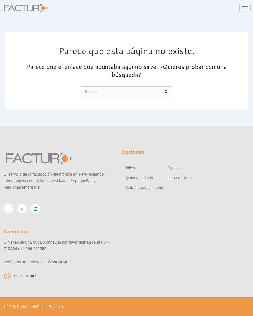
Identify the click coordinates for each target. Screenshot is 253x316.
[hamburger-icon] (245, 7)
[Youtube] (22, 208)
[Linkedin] (36, 208)
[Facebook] (9, 208)
